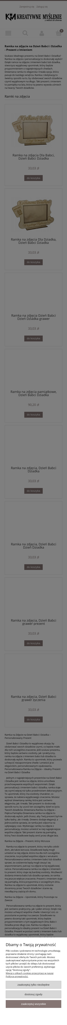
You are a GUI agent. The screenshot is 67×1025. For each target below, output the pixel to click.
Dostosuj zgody (34, 994)
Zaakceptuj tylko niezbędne (33, 984)
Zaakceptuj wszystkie (33, 1003)
